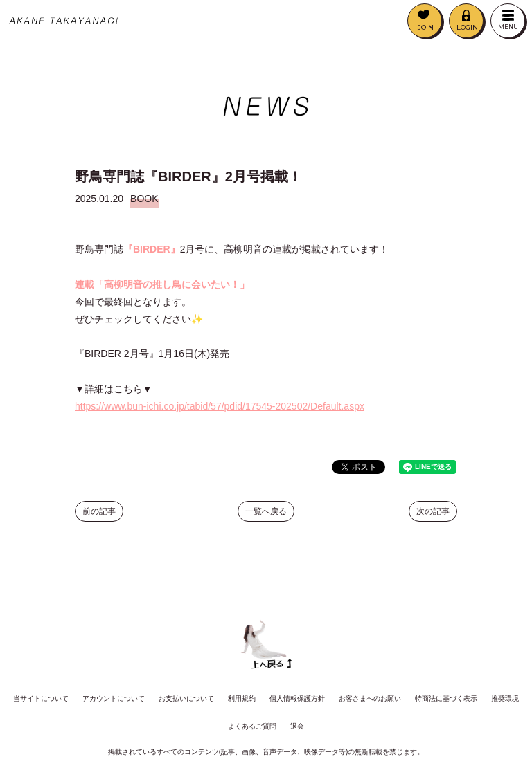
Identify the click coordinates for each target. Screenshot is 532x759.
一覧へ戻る (266, 513)
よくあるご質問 (252, 726)
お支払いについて (186, 698)
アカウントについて (113, 698)
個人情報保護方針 (297, 698)
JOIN (426, 27)
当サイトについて (41, 698)
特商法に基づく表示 (446, 698)
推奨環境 (505, 698)
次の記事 (433, 513)
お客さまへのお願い (370, 698)
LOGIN (467, 27)
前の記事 (99, 513)
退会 (297, 726)
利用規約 (242, 698)
